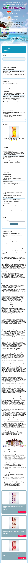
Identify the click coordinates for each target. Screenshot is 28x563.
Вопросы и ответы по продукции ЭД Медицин (13, 96)
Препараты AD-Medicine (9, 58)
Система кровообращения (9, 205)
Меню (4, 36)
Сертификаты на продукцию (9, 67)
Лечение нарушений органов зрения (11, 195)
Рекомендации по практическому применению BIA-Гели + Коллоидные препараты (13, 94)
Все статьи (5, 174)
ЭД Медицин (15, 421)
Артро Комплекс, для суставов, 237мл (11, 233)
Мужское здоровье (7, 197)
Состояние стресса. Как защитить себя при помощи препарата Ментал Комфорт (14, 478)
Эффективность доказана (9, 108)
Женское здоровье (7, 181)
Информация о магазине (8, 69)
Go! (21, 30)
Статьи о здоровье (17, 248)
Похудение (5, 203)
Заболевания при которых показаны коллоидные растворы (11, 184)
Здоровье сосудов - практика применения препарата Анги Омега (12, 116)
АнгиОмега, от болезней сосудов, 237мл (12, 554)
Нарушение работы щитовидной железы (12, 199)
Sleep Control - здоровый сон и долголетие (12, 103)
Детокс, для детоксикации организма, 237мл (13, 243)
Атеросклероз (6, 176)
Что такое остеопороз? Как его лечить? (12, 210)
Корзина (8, 48)
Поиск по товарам (5, 29)
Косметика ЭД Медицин (8, 88)
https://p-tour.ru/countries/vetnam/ (8, 32)
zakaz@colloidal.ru (19, 26)
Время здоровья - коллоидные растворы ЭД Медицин (13, 249)
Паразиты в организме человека (10, 201)
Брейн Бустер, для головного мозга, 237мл (12, 238)
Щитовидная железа (7, 106)
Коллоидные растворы (6, 248)
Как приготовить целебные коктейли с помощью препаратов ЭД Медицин (11, 99)
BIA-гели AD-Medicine (8, 110)
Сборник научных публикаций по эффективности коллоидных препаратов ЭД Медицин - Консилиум (13, 85)
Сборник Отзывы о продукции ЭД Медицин (13, 101)
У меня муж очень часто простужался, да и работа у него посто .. (14, 139)
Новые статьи (6, 172)
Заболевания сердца (8, 186)
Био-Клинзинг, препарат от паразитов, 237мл (13, 241)
